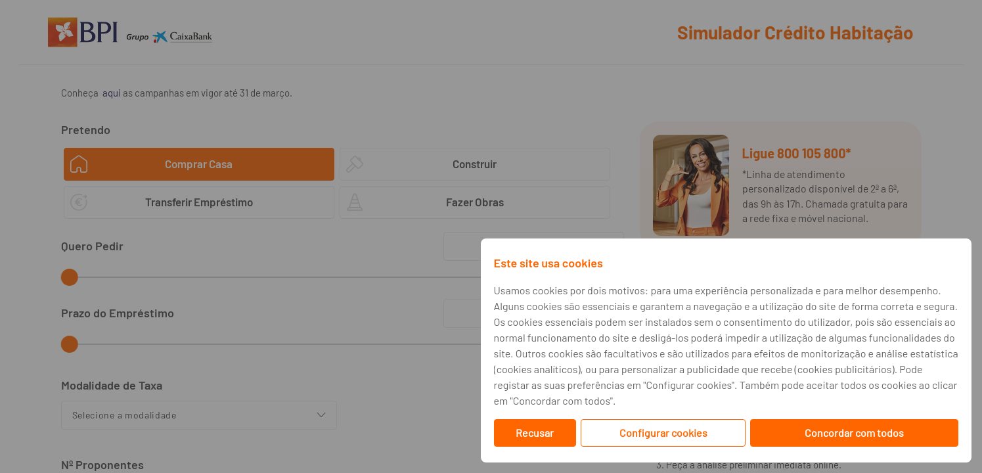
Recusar (535, 432)
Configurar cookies (663, 432)
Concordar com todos (854, 432)
